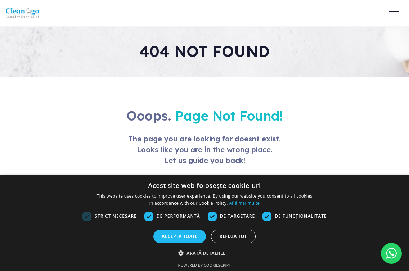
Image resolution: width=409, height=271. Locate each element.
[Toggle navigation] (394, 13)
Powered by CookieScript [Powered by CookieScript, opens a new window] (204, 265)
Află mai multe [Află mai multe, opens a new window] (244, 203)
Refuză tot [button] (233, 236)
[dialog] (204, 223)
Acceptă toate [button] (180, 236)
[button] (204, 253)
